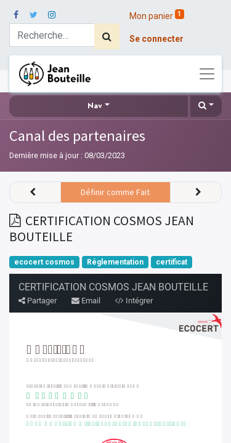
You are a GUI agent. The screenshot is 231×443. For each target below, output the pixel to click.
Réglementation (115, 262)
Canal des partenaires (77, 135)
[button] (206, 106)
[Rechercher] (107, 36)
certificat (171, 262)
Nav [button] (94, 106)
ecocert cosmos (44, 262)
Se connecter (156, 39)
